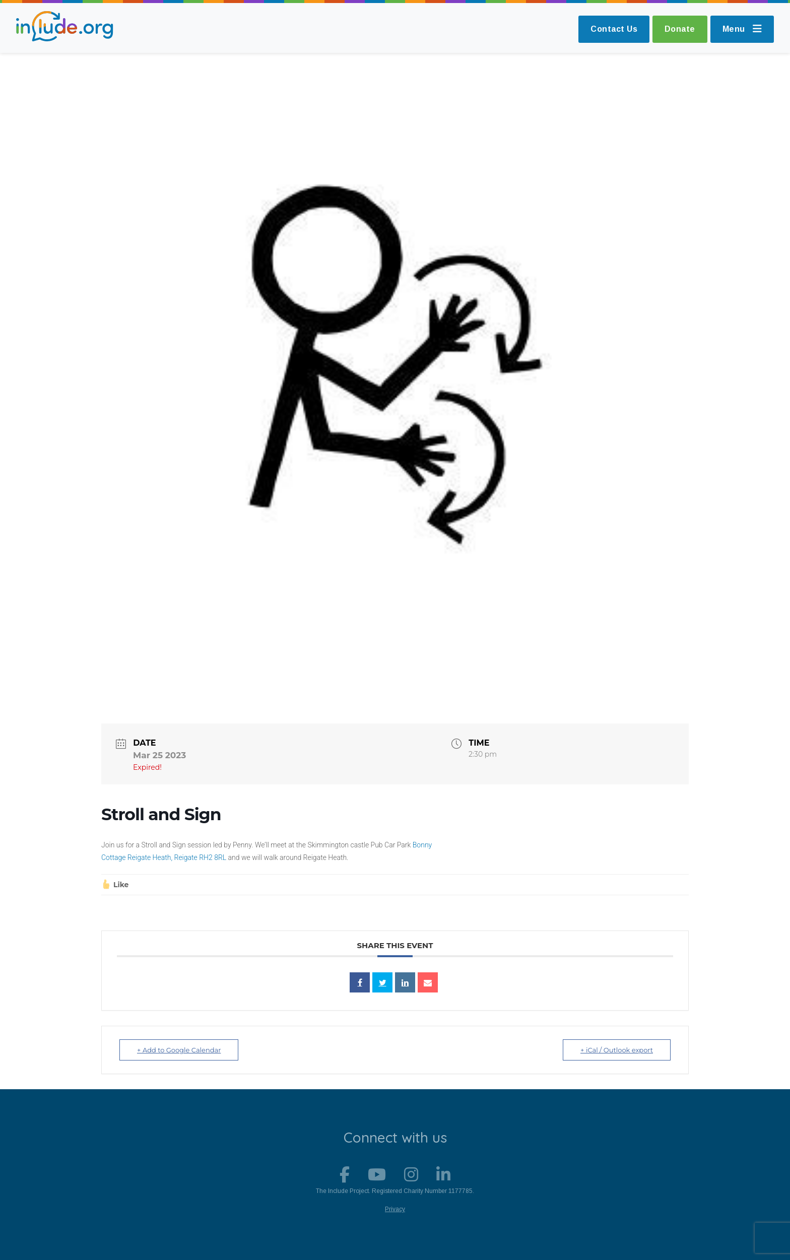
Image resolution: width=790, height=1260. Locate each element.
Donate (680, 29)
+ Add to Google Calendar (179, 1050)
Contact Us (613, 29)
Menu (742, 29)
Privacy (395, 1209)
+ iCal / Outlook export (616, 1050)
